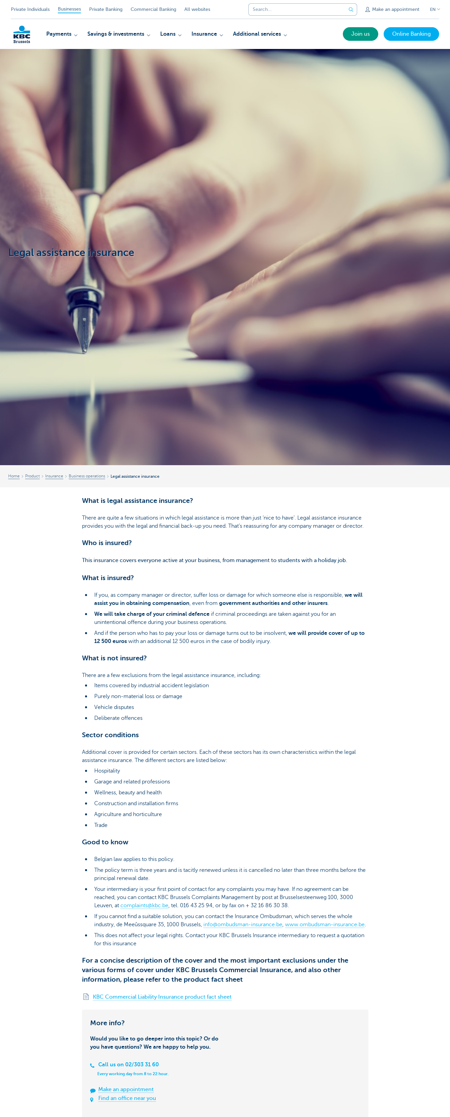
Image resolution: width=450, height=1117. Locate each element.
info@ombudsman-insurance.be (242, 924)
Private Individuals (30, 9)
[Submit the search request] (351, 9)
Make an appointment (126, 1089)
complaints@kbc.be (144, 905)
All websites (197, 9)
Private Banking (105, 9)
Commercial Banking (153, 9)
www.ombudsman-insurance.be (325, 924)
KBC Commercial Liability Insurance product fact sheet (162, 997)
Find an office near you (127, 1098)
